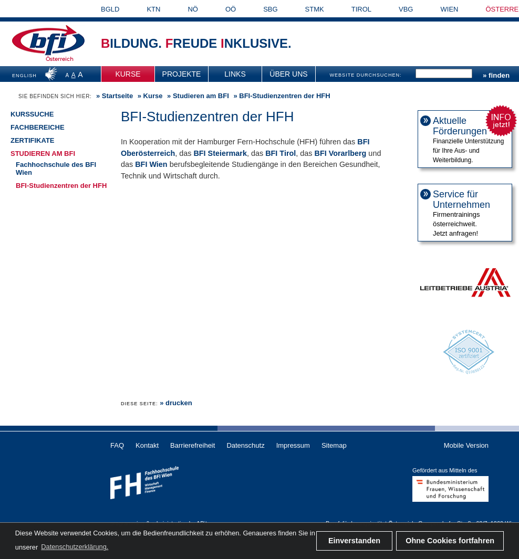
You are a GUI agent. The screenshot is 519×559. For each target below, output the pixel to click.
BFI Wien (151, 164)
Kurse (127, 74)
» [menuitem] (113, 96)
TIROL (361, 9)
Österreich (60, 59)
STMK (314, 9)
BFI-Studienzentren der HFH (61, 185)
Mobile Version (466, 445)
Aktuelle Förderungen (460, 125)
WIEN (450, 9)
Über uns (288, 74)
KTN (153, 9)
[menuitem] (128, 74)
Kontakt (147, 445)
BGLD (110, 9)
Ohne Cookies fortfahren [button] (450, 540)
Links (234, 74)
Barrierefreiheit (192, 445)
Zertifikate (33, 140)
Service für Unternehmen (461, 199)
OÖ (230, 9)
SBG (270, 9)
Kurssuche (32, 114)
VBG (406, 9)
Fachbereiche (38, 127)
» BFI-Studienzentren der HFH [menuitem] (281, 96)
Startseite (117, 96)
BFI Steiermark (220, 153)
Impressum (293, 445)
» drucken (176, 403)
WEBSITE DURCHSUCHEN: (365, 75)
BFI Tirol (280, 153)
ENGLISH (24, 75)
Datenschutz (245, 445)
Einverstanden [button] (354, 540)
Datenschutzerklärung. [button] (74, 547)
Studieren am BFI (43, 153)
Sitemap (334, 445)
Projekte (181, 74)
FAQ (117, 445)
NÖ (193, 9)
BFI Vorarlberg (340, 153)
